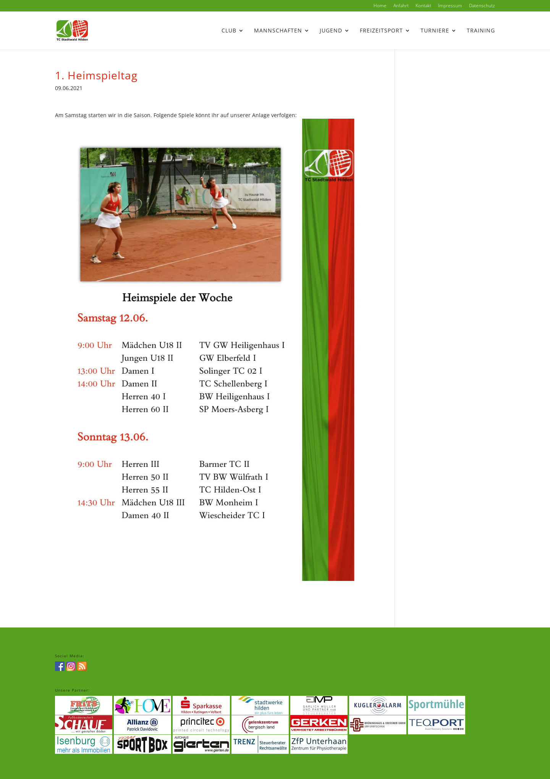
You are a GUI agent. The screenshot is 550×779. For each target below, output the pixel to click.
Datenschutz (482, 6)
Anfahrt (401, 6)
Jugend (331, 31)
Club (229, 31)
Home (380, 6)
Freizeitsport (381, 31)
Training (481, 31)
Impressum (450, 6)
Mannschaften (278, 31)
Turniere (435, 31)
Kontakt (423, 6)
